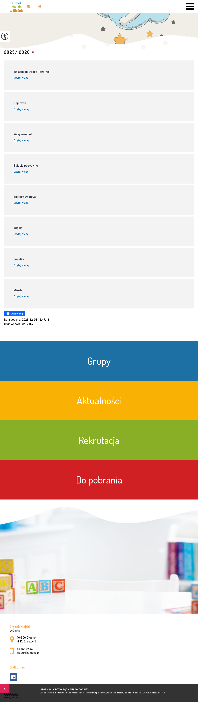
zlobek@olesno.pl (39, 6)
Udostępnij (15, 313)
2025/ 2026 (17, 52)
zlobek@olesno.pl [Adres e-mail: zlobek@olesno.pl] (28, 652)
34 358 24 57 (28, 6)
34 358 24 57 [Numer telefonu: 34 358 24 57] (25, 649)
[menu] (190, 6)
